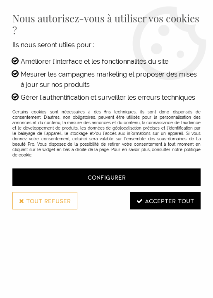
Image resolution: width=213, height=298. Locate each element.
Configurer (107, 177)
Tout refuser (45, 200)
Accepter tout (165, 200)
